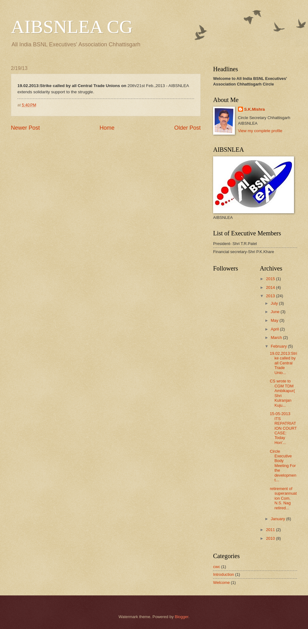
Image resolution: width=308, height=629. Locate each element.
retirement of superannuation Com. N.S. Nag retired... (283, 498)
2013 (271, 296)
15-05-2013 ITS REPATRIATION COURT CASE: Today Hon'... (283, 428)
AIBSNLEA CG (72, 26)
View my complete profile (260, 130)
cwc (216, 566)
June (276, 311)
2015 (271, 278)
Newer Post (25, 128)
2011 (271, 529)
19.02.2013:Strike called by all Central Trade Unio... (283, 363)
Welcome (221, 582)
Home (107, 128)
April (275, 329)
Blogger (182, 616)
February (279, 346)
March (277, 337)
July (275, 303)
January (278, 518)
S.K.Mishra (254, 109)
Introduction (223, 574)
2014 (271, 287)
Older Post (187, 128)
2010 (271, 538)
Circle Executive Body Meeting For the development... (283, 466)
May (275, 320)
